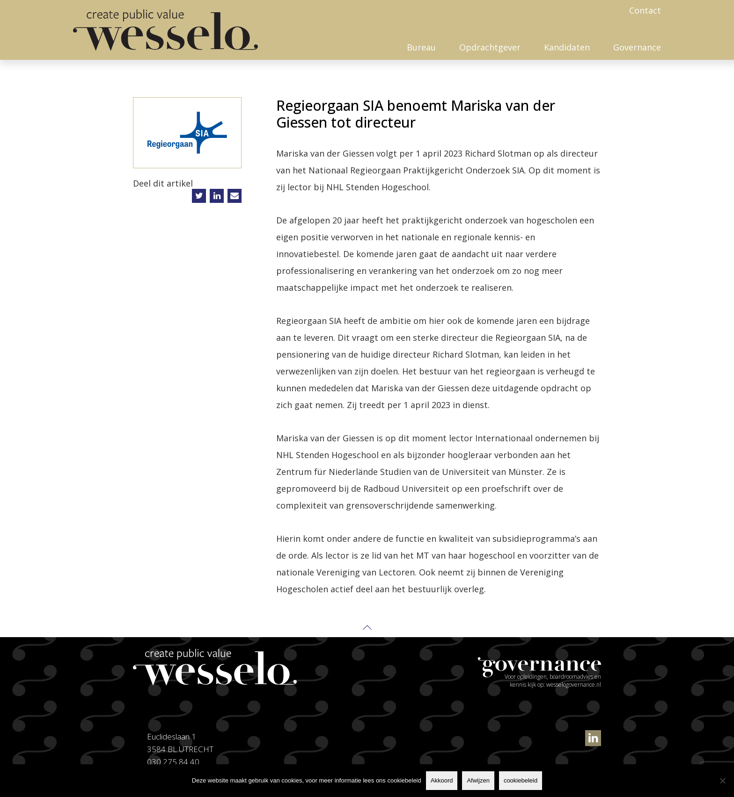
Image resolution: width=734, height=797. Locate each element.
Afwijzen (478, 780)
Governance (637, 47)
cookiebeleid (520, 780)
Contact (645, 10)
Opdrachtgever (490, 47)
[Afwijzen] (722, 780)
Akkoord (442, 780)
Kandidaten (567, 47)
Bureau (421, 47)
